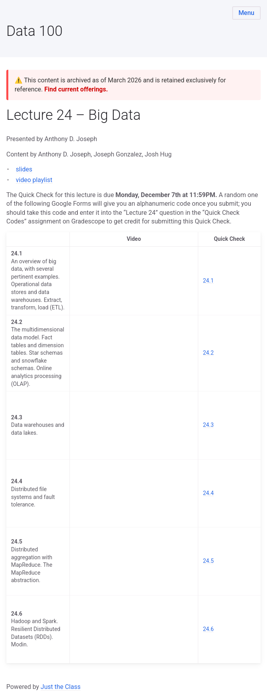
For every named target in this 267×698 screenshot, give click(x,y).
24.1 (208, 280)
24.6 (208, 629)
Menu (246, 13)
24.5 (208, 561)
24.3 (208, 425)
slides (24, 169)
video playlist (34, 180)
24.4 (208, 493)
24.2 (208, 353)
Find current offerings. (76, 89)
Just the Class (61, 687)
